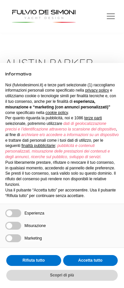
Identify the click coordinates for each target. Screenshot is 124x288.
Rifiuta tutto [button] (33, 260)
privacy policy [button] (97, 90)
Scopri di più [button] (62, 275)
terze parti (93, 118)
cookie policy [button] (56, 112)
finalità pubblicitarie (38, 145)
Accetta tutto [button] (90, 260)
